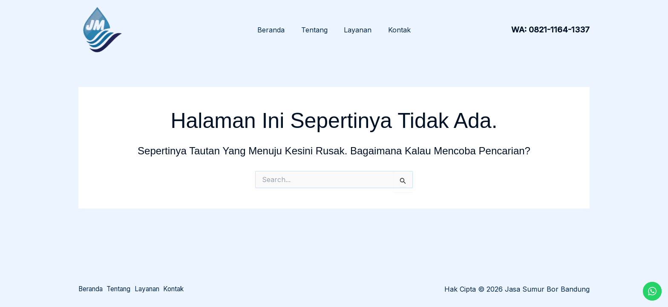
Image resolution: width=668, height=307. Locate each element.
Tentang (315, 30)
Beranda (275, 30)
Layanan (356, 30)
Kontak (395, 30)
